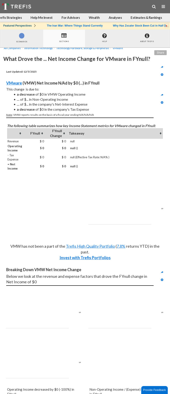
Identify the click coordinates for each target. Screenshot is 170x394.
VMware (118, 48)
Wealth (94, 17)
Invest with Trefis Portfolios (85, 257)
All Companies (12, 48)
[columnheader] (15, 133)
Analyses (115, 17)
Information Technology (38, 48)
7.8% (121, 246)
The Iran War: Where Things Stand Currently (75, 25)
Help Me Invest (42, 17)
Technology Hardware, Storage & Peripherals (82, 48)
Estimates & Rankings (146, 17)
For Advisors (71, 17)
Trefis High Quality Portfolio (90, 246)
